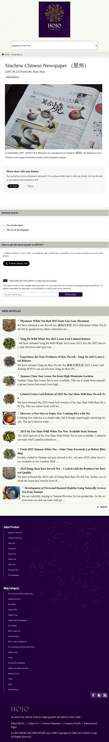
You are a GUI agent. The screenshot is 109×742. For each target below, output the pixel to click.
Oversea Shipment (51, 723)
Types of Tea (12, 610)
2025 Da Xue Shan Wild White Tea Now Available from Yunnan (57, 431)
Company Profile (72, 723)
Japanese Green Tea (15, 533)
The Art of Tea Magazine (18, 230)
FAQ (10, 684)
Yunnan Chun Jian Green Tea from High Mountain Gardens (55, 376)
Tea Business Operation (16, 663)
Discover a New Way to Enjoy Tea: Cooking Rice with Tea (53, 413)
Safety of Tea (13, 652)
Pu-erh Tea (12, 554)
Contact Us (33, 723)
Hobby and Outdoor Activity (18, 668)
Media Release (12, 77)
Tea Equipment (13, 575)
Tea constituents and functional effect (21, 647)
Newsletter (12, 604)
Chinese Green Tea (15, 538)
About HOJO (17, 723)
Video (10, 679)
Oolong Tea (12, 549)
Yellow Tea (12, 559)
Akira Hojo (38, 71)
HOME (7, 55)
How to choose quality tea (17, 642)
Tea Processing (13, 636)
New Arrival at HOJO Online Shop (20, 594)
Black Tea (11, 543)
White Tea (11, 565)
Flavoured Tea (13, 570)
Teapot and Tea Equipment (17, 620)
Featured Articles (14, 599)
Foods (10, 658)
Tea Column (12, 626)
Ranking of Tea (13, 674)
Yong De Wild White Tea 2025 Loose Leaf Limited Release (53, 338)
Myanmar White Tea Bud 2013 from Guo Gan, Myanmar (53, 320)
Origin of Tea (13, 615)
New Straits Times (15, 225)
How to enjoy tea (14, 631)
